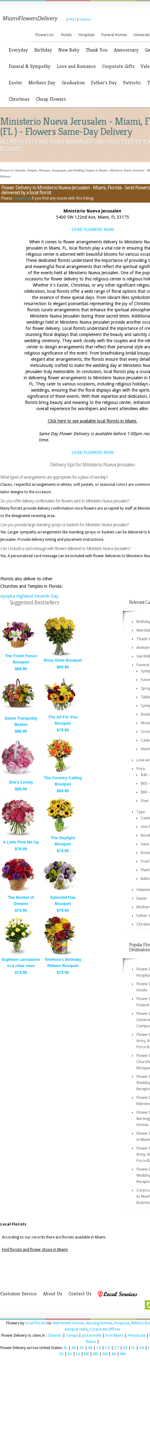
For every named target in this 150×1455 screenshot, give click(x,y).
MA (105, 1354)
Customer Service (18, 1293)
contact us (22, 198)
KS (61, 1354)
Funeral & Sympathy (30, 66)
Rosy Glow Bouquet (63, 660)
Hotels (66, 35)
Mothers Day (41, 82)
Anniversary (126, 50)
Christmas (19, 99)
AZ (82, 1348)
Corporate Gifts (118, 66)
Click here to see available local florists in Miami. (92, 420)
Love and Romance (76, 66)
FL (133, 1348)
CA (98, 1348)
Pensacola (136, 1335)
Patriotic (132, 82)
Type (140, 812)
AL (65, 1348)
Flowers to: (44, 35)
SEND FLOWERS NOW (92, 229)
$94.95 (63, 667)
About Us (52, 1293)
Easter (15, 82)
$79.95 (63, 730)
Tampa (72, 1335)
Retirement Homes (68, 1323)
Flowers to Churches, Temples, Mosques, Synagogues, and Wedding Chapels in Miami (53, 170)
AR (90, 1348)
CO (107, 1348)
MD (96, 1354)
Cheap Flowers (51, 99)
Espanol (85, 19)
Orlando (55, 1335)
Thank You (96, 50)
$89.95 (21, 731)
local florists (36, 1323)
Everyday (18, 50)
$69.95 (21, 669)
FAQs (72, 19)
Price (140, 769)
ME (86, 1354)
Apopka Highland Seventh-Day (29, 596)
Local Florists (13, 1224)
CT (116, 1348)
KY (70, 1354)
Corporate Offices (105, 1329)
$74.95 (63, 850)
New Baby (68, 50)
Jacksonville (92, 1335)
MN (123, 1354)
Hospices (121, 1323)
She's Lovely (21, 782)
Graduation (73, 82)
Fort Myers (115, 1335)
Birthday (43, 50)
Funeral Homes (114, 35)
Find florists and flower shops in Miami (35, 1249)
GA (141, 1348)
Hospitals (87, 35)
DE (125, 1348)
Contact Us (79, 1293)
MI (114, 1354)
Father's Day (104, 82)
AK (73, 1348)
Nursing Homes (99, 1323)
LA (78, 1354)
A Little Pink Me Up (21, 842)
